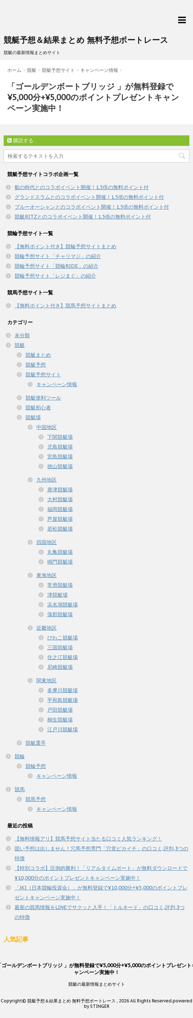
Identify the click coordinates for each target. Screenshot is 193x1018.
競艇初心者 (38, 407)
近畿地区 (46, 628)
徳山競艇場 (60, 466)
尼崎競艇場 (60, 667)
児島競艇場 (60, 446)
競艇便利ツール (43, 397)
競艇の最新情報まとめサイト (96, 984)
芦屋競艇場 (60, 519)
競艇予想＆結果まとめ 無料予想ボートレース (86, 40)
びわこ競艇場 (62, 637)
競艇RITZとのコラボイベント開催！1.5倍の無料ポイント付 (83, 216)
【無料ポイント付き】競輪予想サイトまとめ (65, 246)
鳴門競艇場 (60, 562)
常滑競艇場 (60, 585)
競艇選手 (35, 743)
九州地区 (46, 480)
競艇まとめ (38, 355)
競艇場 (33, 417)
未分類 (22, 335)
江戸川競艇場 (62, 729)
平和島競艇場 (62, 700)
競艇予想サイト (43, 374)
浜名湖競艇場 (62, 604)
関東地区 (46, 680)
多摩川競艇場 (62, 690)
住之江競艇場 (62, 657)
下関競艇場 (60, 437)
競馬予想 (35, 799)
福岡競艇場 (60, 509)
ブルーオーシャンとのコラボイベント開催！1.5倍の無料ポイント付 (92, 207)
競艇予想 (35, 364)
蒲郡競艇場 (60, 614)
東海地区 (46, 575)
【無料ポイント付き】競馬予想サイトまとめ (65, 305)
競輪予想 (35, 766)
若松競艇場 (60, 529)
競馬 (20, 789)
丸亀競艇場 (60, 552)
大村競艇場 (60, 499)
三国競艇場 (60, 647)
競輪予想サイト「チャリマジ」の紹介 (58, 256)
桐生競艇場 (60, 719)
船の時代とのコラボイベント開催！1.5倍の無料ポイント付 (82, 187)
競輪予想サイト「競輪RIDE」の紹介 (56, 266)
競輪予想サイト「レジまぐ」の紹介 (55, 276)
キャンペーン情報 (56, 384)
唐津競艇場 (60, 489)
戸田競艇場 (60, 710)
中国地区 (46, 427)
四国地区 (46, 542)
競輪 (20, 756)
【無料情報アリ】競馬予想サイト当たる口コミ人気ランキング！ (88, 838)
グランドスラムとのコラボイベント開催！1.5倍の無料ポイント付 (89, 197)
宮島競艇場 (60, 456)
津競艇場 (57, 595)
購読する (20, 140)
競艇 (20, 345)
